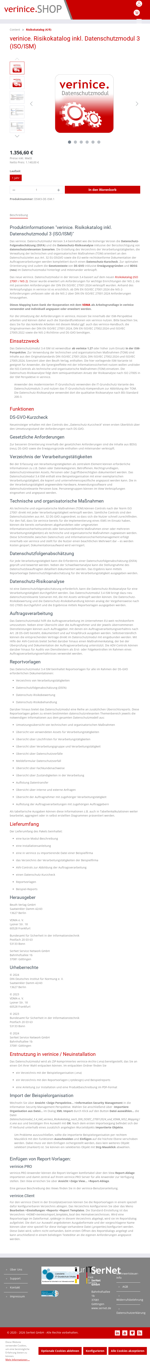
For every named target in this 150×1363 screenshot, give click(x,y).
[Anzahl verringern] (14, 190)
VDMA (86, 305)
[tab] (19, 215)
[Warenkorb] (137, 15)
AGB (125, 1286)
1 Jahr (16, 178)
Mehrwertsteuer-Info (127, 1275)
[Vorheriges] (31, 103)
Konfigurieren (95, 1351)
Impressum (17, 1296)
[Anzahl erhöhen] (59, 190)
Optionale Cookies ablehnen (60, 1351)
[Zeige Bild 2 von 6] (75, 142)
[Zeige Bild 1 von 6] (69, 142)
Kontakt (14, 1287)
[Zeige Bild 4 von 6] (87, 142)
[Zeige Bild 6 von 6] (98, 142)
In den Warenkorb (102, 190)
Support (15, 1278)
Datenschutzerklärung (128, 1313)
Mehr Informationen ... (17, 1359)
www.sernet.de (101, 1308)
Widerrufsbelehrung (128, 1300)
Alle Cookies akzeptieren (127, 1351)
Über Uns (15, 1269)
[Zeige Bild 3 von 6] (81, 142)
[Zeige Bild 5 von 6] (93, 142)
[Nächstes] (137, 103)
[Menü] (139, 21)
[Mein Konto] (139, 5)
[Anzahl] (36, 190)
